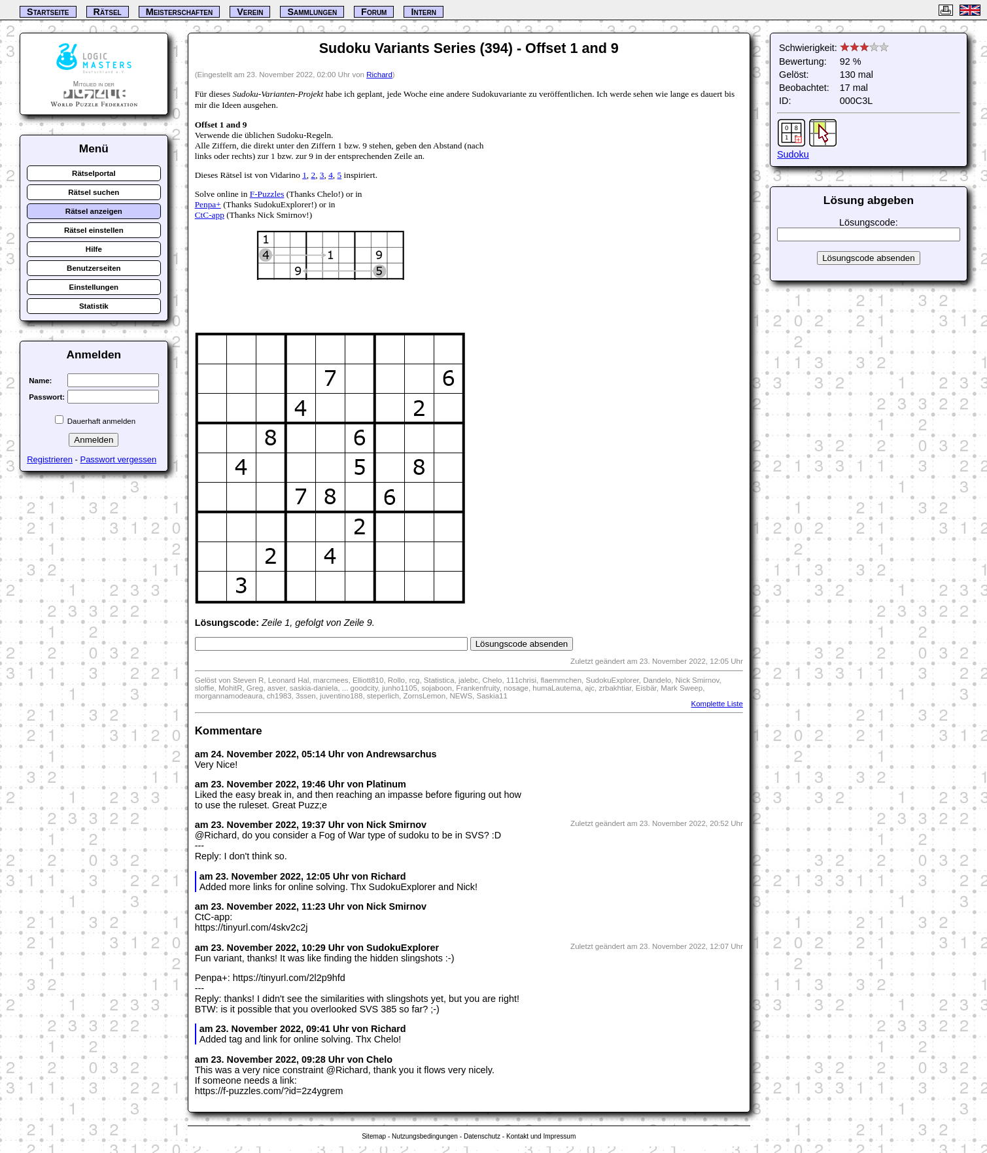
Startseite (48, 12)
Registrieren (50, 459)
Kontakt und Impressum (541, 1136)
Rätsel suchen (93, 192)
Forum (374, 12)
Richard (379, 74)
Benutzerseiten (94, 268)
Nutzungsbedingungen (425, 1136)
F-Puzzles (267, 194)
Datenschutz (482, 1136)
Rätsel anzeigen (93, 211)
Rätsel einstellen (94, 230)
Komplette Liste (716, 704)
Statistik (94, 306)
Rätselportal (94, 173)
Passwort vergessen (118, 459)
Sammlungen (312, 12)
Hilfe (94, 249)
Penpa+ (208, 204)
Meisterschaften (179, 12)
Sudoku (793, 154)
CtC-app (209, 215)
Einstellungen (94, 287)
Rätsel (108, 12)
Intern (423, 12)
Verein (250, 12)
